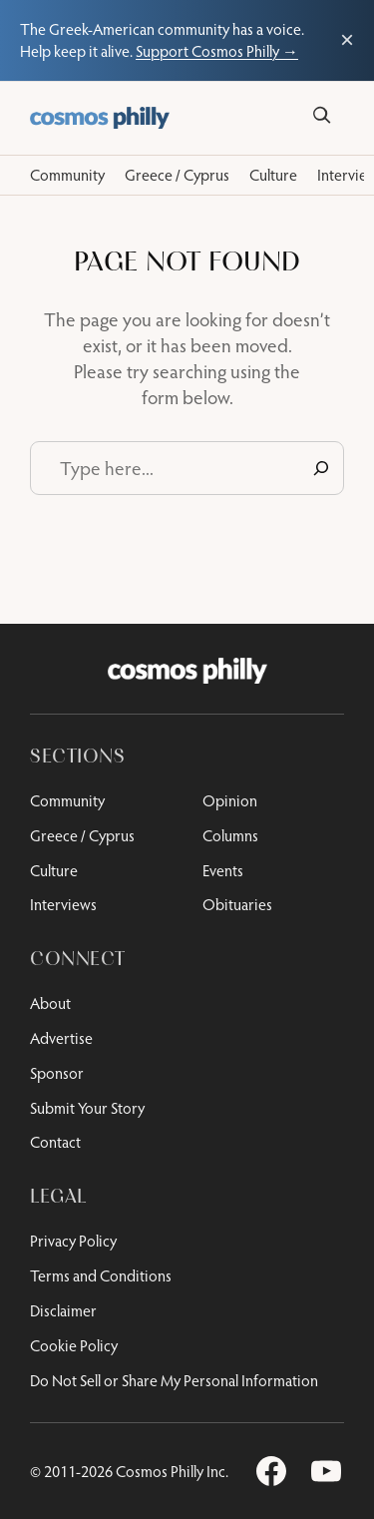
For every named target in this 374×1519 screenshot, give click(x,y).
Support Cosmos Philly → (217, 51)
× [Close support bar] (347, 40)
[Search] (321, 115)
